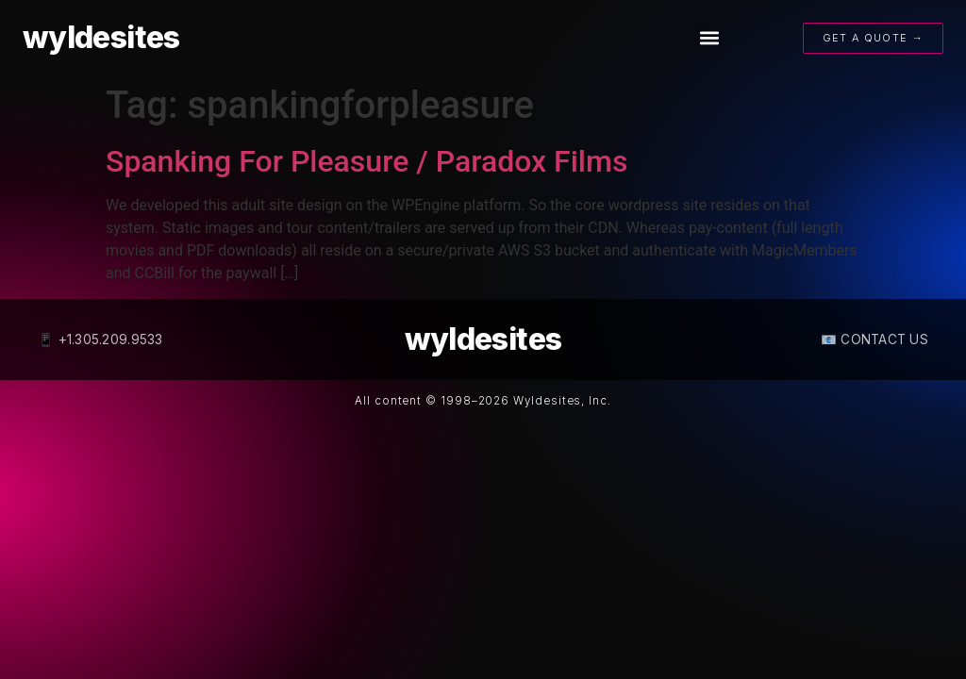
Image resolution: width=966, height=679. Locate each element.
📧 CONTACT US (874, 339)
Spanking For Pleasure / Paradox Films (366, 161)
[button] (708, 38)
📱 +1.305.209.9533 (100, 339)
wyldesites (101, 37)
